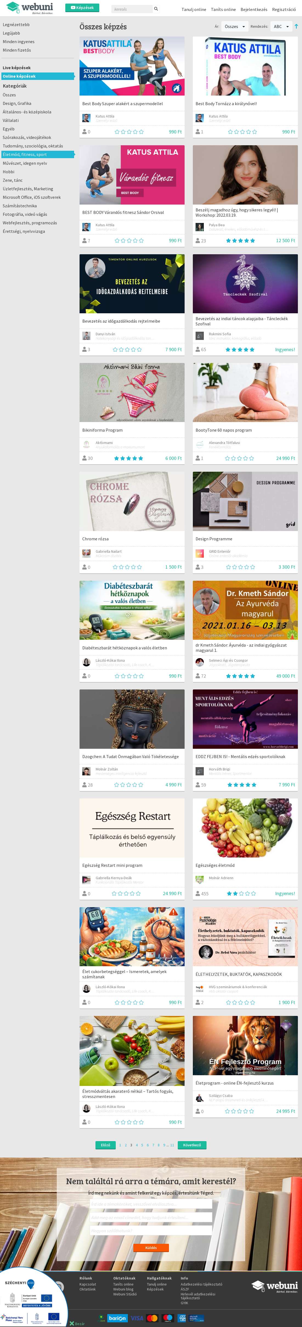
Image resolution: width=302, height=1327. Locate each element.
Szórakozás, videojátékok (27, 137)
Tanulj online (194, 9)
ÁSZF (185, 1289)
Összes (9, 94)
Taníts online (223, 9)
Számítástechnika (20, 205)
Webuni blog (123, 1289)
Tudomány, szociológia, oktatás (33, 146)
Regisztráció (284, 9)
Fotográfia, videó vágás (25, 214)
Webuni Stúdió (125, 1294)
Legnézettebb (16, 24)
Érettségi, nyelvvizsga (24, 231)
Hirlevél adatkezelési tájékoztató (198, 1296)
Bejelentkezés (254, 9)
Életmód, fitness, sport (25, 154)
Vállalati (11, 120)
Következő (192, 1144)
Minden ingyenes (19, 41)
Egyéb (9, 129)
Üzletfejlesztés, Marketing (28, 188)
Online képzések (19, 76)
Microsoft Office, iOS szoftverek (32, 197)
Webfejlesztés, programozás (30, 222)
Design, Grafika (17, 103)
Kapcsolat (88, 1284)
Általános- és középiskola (27, 111)
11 (172, 1144)
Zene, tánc (12, 180)
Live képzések (17, 67)
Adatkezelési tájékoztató (201, 1284)
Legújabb (11, 33)
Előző (105, 1144)
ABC (281, 26)
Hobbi (8, 171)
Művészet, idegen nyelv (25, 163)
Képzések (82, 7)
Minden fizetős (17, 50)
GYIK (184, 1302)
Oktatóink (88, 1289)
